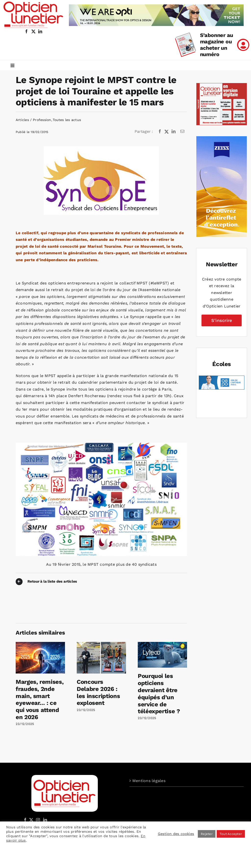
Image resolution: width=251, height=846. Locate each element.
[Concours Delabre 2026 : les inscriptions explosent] (101, 644)
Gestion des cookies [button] (176, 834)
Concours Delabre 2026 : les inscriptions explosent (98, 692)
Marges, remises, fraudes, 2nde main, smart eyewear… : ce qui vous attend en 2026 (39, 699)
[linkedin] (40, 31)
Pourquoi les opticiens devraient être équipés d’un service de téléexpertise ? (159, 694)
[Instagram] (37, 820)
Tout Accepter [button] (231, 834)
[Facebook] (159, 131)
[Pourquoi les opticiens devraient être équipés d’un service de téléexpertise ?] (162, 644)
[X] (166, 131)
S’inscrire (221, 320)
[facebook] (26, 31)
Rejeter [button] (207, 834)
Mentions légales (148, 780)
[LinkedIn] (173, 131)
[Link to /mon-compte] (243, 45)
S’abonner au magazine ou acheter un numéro (216, 44)
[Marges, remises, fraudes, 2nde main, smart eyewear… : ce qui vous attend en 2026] (40, 644)
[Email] (182, 131)
